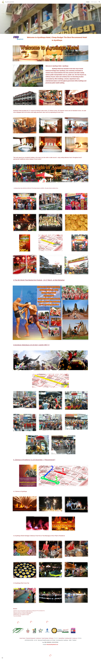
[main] (57, 38)
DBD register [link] (94, 1)
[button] (99, 1)
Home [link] (87, 1)
